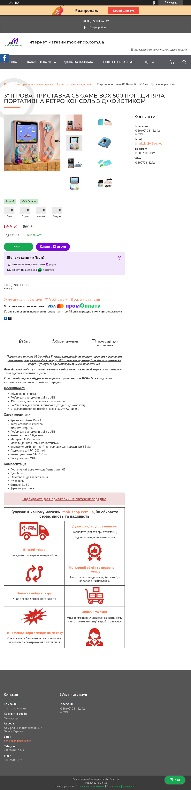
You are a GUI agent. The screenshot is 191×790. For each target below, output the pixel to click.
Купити (18, 246)
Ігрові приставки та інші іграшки (34, 84)
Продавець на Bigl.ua (95, 782)
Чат (175, 780)
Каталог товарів (39, 62)
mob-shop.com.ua (78, 512)
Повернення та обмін (118, 62)
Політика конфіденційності (121, 786)
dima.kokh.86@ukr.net (148, 143)
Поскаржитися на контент (90, 786)
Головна (10, 62)
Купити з (53, 247)
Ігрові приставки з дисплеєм (75, 84)
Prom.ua (114, 779)
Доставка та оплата (78, 62)
